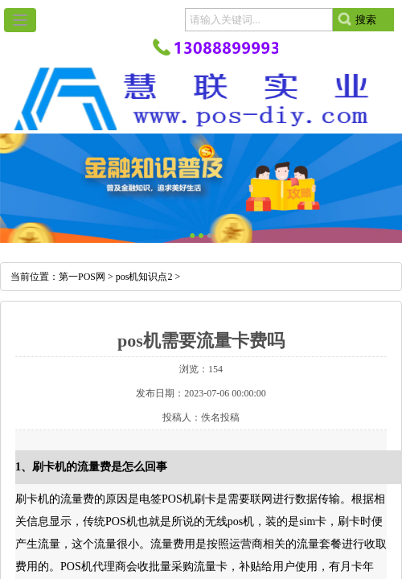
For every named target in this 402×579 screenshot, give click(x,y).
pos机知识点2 (144, 276)
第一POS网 (82, 276)
